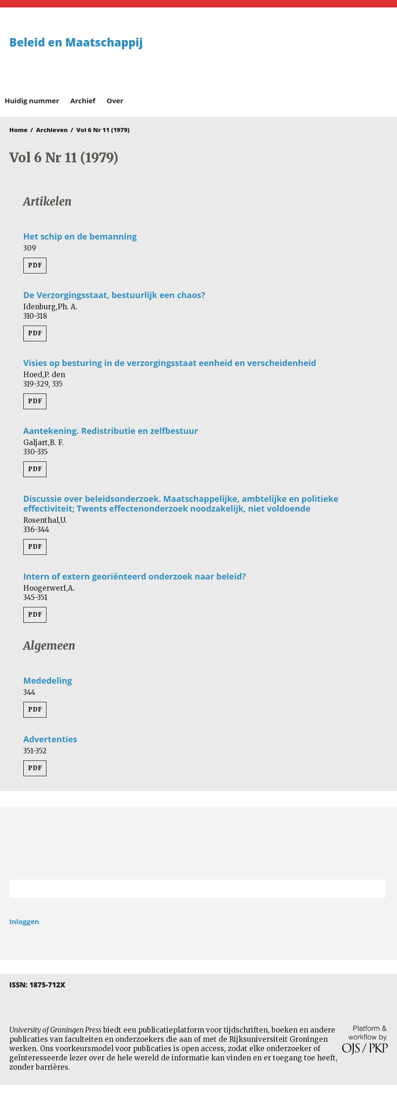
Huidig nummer (32, 100)
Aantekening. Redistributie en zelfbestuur (110, 430)
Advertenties (50, 739)
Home (18, 130)
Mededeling (47, 680)
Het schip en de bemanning (80, 236)
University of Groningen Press (295, 56)
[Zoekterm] (185, 888)
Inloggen (24, 921)
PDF (35, 265)
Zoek (373, 888)
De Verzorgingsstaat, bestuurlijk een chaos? (114, 294)
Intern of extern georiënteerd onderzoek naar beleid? (134, 576)
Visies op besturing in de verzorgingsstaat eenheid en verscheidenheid (169, 362)
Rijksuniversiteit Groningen (198, 843)
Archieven (52, 130)
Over (114, 100)
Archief (82, 100)
